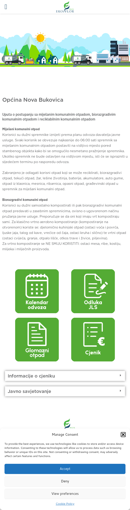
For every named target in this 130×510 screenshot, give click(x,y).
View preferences (65, 493)
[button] (123, 434)
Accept (65, 468)
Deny (65, 481)
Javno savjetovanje (29, 391)
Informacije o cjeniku (31, 376)
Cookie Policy (65, 503)
